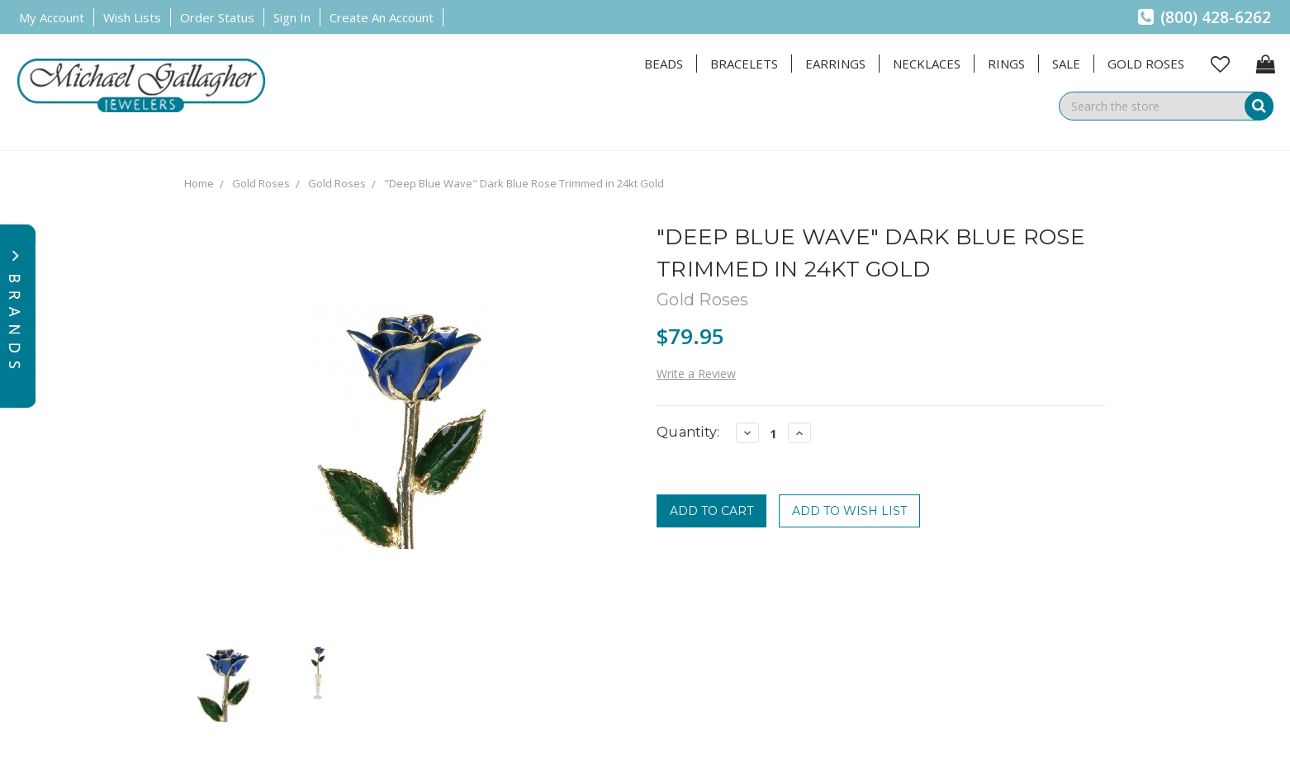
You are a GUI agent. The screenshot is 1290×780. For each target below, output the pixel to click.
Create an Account (382, 17)
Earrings (835, 63)
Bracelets (744, 63)
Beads (663, 63)
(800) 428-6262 (1204, 17)
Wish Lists (132, 17)
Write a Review (696, 373)
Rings (1006, 63)
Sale (1066, 63)
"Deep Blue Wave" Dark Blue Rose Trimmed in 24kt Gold (524, 183)
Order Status (217, 17)
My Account (51, 17)
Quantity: (688, 432)
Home (199, 183)
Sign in (292, 17)
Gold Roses (1145, 63)
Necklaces (926, 63)
